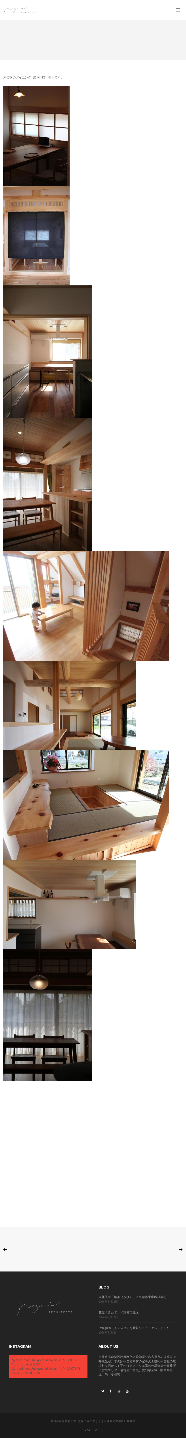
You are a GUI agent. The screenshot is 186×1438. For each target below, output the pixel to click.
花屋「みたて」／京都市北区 (119, 1312)
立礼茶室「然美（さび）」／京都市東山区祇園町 (133, 1297)
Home (87, 1429)
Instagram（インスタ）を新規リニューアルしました (134, 1328)
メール (99, 1429)
